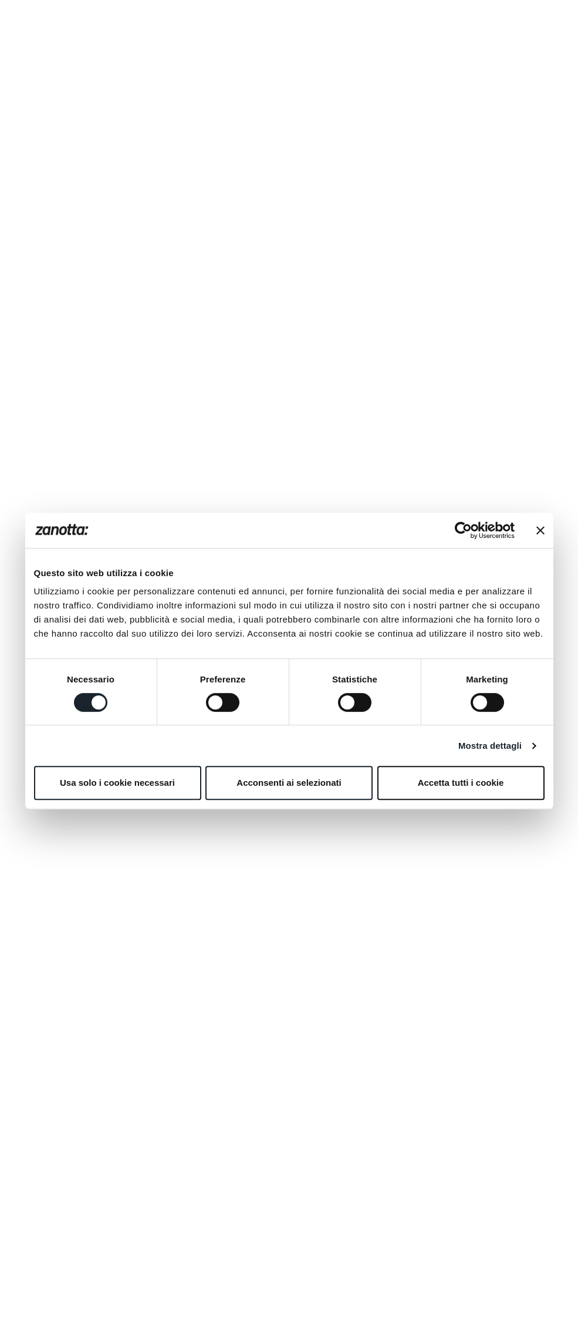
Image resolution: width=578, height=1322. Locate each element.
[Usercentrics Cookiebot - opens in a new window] (463, 530)
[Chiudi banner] (540, 530)
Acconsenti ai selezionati (288, 783)
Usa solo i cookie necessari (117, 783)
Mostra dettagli (490, 746)
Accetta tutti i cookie (461, 783)
